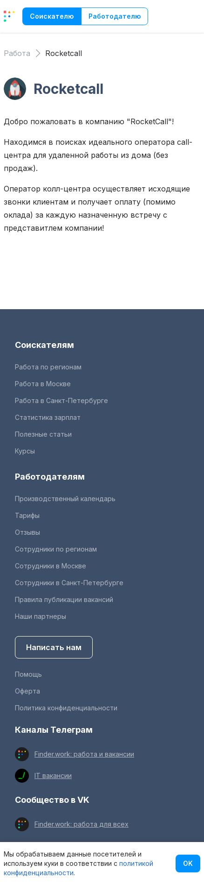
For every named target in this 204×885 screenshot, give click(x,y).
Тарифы (27, 515)
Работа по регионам (48, 367)
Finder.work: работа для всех (81, 824)
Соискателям (44, 345)
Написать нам (54, 647)
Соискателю (52, 16)
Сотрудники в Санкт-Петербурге (69, 583)
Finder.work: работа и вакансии (84, 754)
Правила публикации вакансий (64, 599)
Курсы (25, 451)
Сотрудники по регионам (56, 549)
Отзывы (27, 532)
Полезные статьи (43, 434)
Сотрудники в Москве (50, 566)
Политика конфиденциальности (66, 708)
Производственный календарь (65, 499)
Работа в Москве (43, 384)
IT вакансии (53, 775)
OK (188, 863)
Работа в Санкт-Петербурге (61, 400)
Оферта (27, 691)
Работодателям (50, 476)
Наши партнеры (40, 616)
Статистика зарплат (48, 417)
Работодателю (114, 16)
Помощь (28, 674)
